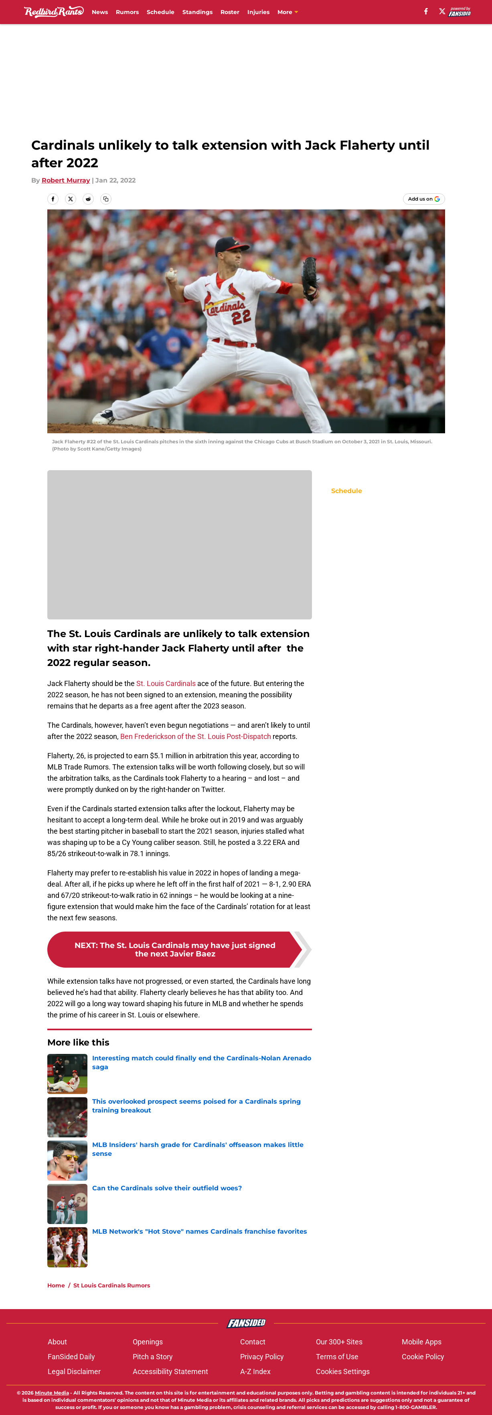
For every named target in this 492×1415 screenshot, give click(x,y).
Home (56, 1285)
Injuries (258, 12)
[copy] (105, 199)
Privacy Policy (262, 1356)
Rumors (127, 12)
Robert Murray (66, 180)
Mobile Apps (421, 1342)
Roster (230, 12)
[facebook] (426, 11)
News (100, 12)
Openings (148, 1342)
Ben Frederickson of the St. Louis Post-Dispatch (195, 736)
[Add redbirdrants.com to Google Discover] (424, 199)
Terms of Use (337, 1356)
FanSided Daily (71, 1356)
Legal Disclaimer (74, 1371)
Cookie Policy (423, 1356)
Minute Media (52, 1393)
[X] (442, 11)
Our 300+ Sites (339, 1342)
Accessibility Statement (170, 1371)
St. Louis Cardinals (166, 683)
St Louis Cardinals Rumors (111, 1285)
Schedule (160, 12)
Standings (197, 12)
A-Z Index (255, 1371)
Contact (252, 1342)
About (57, 1342)
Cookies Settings (343, 1371)
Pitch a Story (153, 1356)
